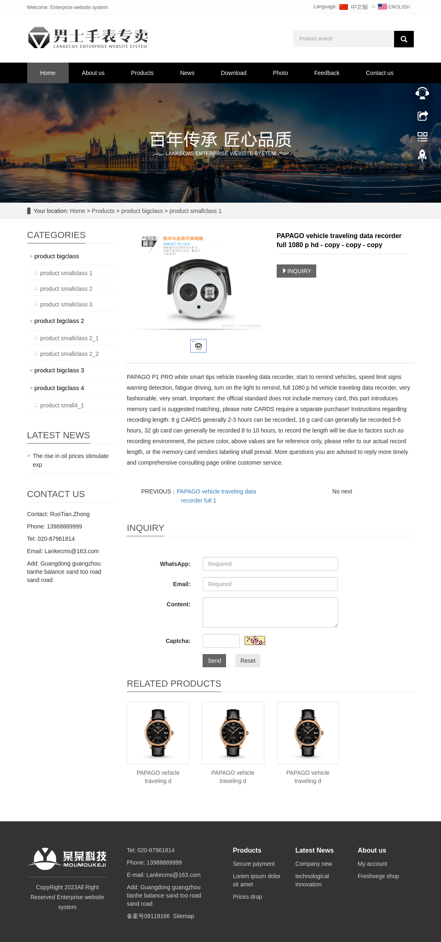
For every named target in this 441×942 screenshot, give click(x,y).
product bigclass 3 (59, 370)
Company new (313, 863)
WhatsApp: (175, 564)
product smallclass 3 (66, 304)
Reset (248, 660)
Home (48, 73)
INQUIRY (296, 271)
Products (142, 73)
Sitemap (183, 916)
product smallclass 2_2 (69, 354)
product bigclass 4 (59, 387)
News (187, 73)
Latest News (314, 850)
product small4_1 (62, 405)
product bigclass (141, 211)
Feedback (326, 73)
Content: (179, 604)
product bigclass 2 (59, 320)
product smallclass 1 (195, 211)
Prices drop (247, 896)
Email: (181, 584)
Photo (280, 73)
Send (214, 660)
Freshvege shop (378, 876)
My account (372, 863)
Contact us (380, 73)
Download (233, 73)
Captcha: (178, 641)
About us (93, 73)
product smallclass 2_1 (69, 338)
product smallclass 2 (66, 288)
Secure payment (254, 863)
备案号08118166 (148, 916)
